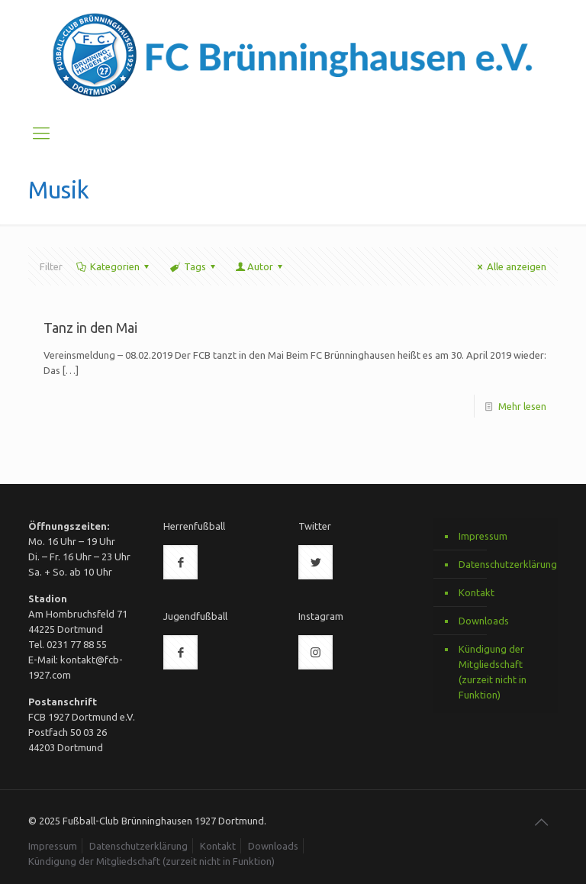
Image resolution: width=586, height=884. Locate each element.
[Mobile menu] (41, 133)
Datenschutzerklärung (504, 564)
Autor (260, 266)
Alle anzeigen (509, 266)
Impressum (483, 536)
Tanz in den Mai (90, 327)
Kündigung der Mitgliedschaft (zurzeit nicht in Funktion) (492, 672)
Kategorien (113, 266)
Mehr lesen (522, 406)
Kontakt (476, 592)
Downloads (484, 620)
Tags (193, 266)
